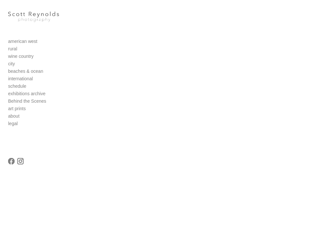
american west (22, 41)
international (20, 79)
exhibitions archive (26, 94)
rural (12, 49)
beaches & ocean (25, 71)
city (11, 64)
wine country (21, 56)
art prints (17, 108)
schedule (17, 86)
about (13, 116)
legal (13, 123)
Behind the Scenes (27, 101)
